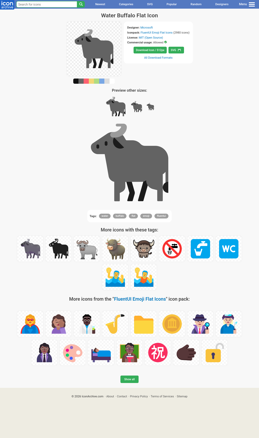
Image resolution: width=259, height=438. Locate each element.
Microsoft (146, 27)
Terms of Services (162, 396)
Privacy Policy (139, 396)
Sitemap (182, 396)
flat (133, 215)
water (105, 215)
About (110, 396)
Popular (172, 4)
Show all (129, 379)
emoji (146, 215)
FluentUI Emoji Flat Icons (157, 32)
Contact (122, 396)
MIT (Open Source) (151, 37)
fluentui (161, 215)
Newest (100, 4)
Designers (221, 4)
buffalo (120, 215)
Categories (126, 4)
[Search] (81, 4)
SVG (150, 4)
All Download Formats (158, 57)
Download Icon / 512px (150, 50)
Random (196, 4)
